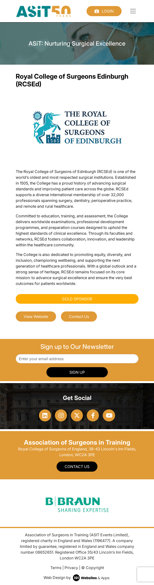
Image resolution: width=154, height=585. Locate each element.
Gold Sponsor (77, 298)
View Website (36, 316)
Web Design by (77, 577)
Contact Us (79, 316)
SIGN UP (77, 372)
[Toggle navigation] (133, 11)
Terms (55, 567)
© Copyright (92, 567)
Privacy (71, 567)
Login (104, 11)
